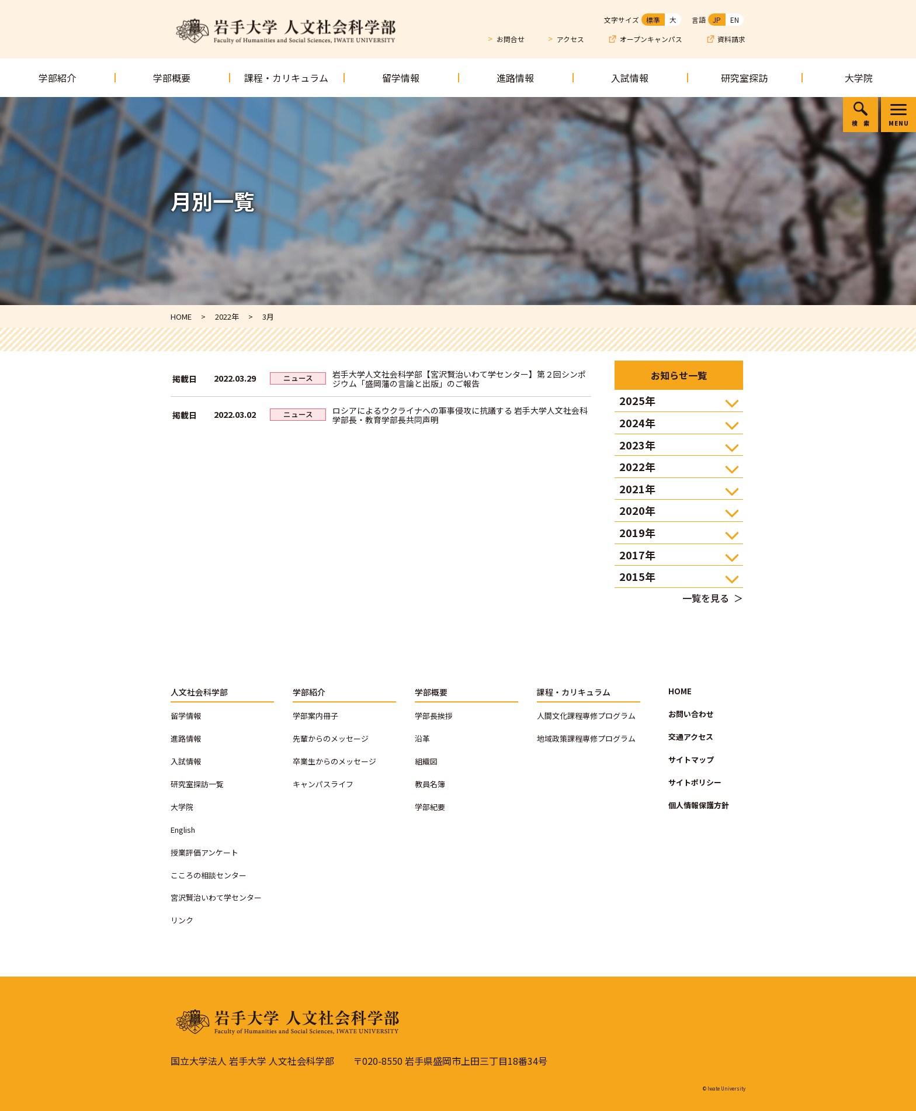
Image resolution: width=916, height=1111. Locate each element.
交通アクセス (690, 736)
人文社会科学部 (199, 692)
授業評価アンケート (204, 852)
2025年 (637, 400)
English (183, 829)
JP (717, 20)
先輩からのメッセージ (331, 738)
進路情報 (515, 78)
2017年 (637, 554)
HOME (680, 691)
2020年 (637, 510)
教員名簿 (430, 784)
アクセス (570, 39)
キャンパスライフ (323, 784)
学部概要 (171, 78)
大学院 (859, 78)
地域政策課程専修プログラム (586, 738)
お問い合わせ (691, 713)
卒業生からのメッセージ (334, 761)
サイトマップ (691, 759)
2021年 (637, 488)
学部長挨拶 (434, 715)
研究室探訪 (744, 78)
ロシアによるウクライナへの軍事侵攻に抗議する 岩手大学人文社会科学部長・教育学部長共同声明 (460, 414)
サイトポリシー (694, 782)
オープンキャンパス (651, 39)
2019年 (637, 532)
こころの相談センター (209, 875)
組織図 (426, 761)
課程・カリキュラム (286, 78)
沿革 (422, 738)
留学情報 (400, 78)
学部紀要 (430, 806)
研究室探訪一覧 (197, 784)
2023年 (637, 444)
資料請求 (731, 39)
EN (734, 20)
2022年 (637, 466)
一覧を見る (705, 598)
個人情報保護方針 (698, 805)
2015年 (637, 576)
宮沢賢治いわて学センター (216, 897)
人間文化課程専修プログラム (586, 715)
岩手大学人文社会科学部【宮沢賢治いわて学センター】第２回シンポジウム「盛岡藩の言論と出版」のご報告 (459, 378)
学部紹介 (57, 78)
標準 (653, 20)
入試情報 (629, 78)
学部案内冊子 (315, 715)
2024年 (637, 422)
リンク (182, 920)
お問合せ (511, 39)
